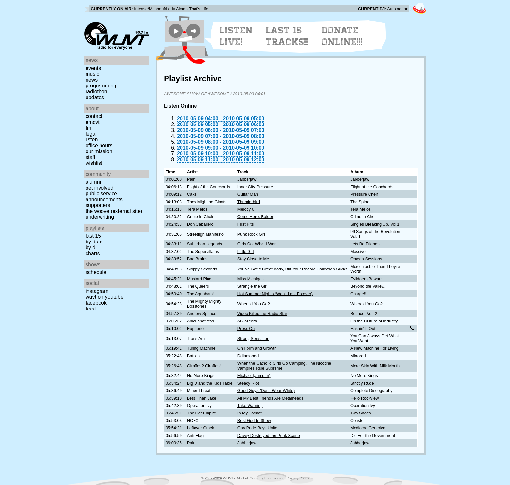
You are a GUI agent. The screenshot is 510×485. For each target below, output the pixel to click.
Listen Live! (236, 36)
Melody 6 (245, 209)
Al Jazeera (247, 321)
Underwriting (100, 217)
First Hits (245, 224)
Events (93, 68)
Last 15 (93, 236)
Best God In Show (254, 420)
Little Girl (245, 251)
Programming (101, 85)
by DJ (91, 247)
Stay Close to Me (253, 258)
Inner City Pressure (255, 186)
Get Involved (99, 187)
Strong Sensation (253, 338)
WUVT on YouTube (105, 297)
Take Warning (250, 405)
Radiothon (96, 91)
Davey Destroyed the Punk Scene (268, 435)
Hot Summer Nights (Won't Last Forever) (275, 293)
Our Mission (99, 151)
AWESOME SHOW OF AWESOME (196, 93)
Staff (90, 157)
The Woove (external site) (114, 211)
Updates (95, 97)
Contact (94, 116)
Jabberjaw (246, 179)
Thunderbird (248, 201)
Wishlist (94, 163)
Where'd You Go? (253, 303)
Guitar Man (247, 194)
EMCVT (93, 122)
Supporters (98, 205)
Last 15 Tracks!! (287, 36)
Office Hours (99, 145)
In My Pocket (249, 413)
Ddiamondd (248, 355)
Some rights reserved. (267, 478)
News (92, 80)
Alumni (93, 182)
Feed (91, 308)
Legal (91, 134)
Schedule (96, 272)
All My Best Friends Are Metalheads (270, 398)
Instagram (97, 291)
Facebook (96, 303)
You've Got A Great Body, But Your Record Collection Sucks (292, 269)
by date (94, 241)
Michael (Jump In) (254, 375)
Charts (93, 253)
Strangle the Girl (252, 286)
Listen (92, 139)
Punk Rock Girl (251, 234)
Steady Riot (248, 383)
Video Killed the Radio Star (262, 313)
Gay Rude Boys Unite (257, 428)
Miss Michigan (250, 278)
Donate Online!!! (342, 36)
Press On (246, 328)
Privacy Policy (298, 478)
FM (88, 128)
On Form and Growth (256, 348)
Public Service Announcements (104, 196)
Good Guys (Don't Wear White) (266, 390)
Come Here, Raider (255, 216)
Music (92, 74)
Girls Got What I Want (257, 244)
